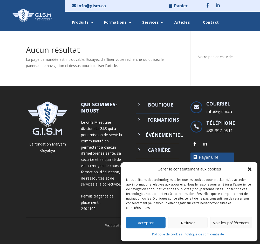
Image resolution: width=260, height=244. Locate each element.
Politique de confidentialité (204, 234)
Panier (181, 6)
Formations (115, 22)
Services (150, 22)
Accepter (146, 222)
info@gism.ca (91, 6)
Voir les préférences (231, 222)
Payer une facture (208, 160)
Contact (211, 22)
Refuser (188, 222)
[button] (249, 169)
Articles (182, 22)
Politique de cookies (167, 234)
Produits (80, 22)
